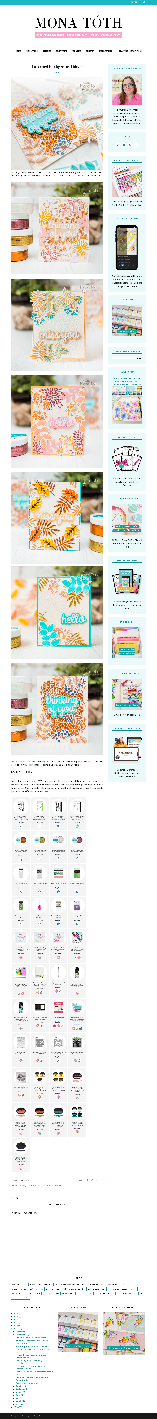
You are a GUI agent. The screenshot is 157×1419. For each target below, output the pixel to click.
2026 (16, 1313)
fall (28, 1186)
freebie (51, 1294)
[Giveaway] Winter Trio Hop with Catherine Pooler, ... (30, 1367)
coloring (56, 1289)
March (19, 1401)
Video (32, 1285)
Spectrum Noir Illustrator (120, 1289)
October (20, 1386)
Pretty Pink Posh (19, 1289)
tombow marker (107, 1294)
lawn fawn (17, 1285)
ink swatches (18, 1298)
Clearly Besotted (129, 1294)
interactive (17, 1294)
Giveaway (48, 1285)
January (20, 1404)
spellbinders (92, 1285)
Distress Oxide (68, 1294)
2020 (16, 1328)
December (21, 1332)
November (21, 1334)
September (21, 1389)
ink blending (93, 1289)
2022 (16, 1322)
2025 (16, 1316)
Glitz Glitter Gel (44, 1186)
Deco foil (21, 1186)
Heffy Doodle (113, 1285)
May (18, 1398)
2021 (16, 1325)
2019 (16, 1407)
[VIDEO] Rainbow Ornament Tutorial (32, 1338)
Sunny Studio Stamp (70, 1285)
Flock (33, 1186)
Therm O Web (57, 1186)
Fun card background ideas (28, 1383)
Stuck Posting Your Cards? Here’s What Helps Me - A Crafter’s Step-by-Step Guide (127, 381)
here (46, 791)
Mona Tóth (21, 1416)
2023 (16, 1319)
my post (46, 761)
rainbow (39, 1289)
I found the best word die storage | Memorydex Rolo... (31, 1356)
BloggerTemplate (40, 1416)
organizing (87, 1294)
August (19, 1392)
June (18, 1395)
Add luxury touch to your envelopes (32, 1346)
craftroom (35, 1294)
